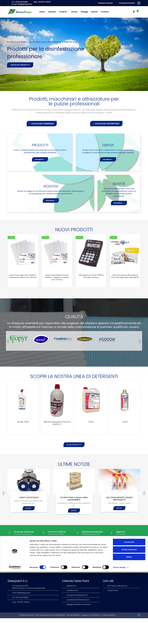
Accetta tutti (129, 593)
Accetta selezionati (129, 601)
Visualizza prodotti (20, 65)
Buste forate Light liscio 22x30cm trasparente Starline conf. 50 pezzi (23, 280)
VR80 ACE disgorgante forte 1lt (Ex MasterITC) (57, 427)
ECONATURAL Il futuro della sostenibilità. (74, 503)
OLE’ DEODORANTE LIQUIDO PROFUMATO (119, 503)
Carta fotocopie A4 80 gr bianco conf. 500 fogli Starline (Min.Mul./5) (125, 280)
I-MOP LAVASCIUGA (29, 502)
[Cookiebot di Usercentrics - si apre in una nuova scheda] (15, 618)
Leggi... (29, 513)
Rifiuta (129, 608)
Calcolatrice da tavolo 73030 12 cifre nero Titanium (91, 280)
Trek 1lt (125, 426)
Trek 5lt (91, 426)
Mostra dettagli (119, 618)
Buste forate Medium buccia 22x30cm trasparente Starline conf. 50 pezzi (57, 281)
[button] (42, 123)
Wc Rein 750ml (23, 426)
